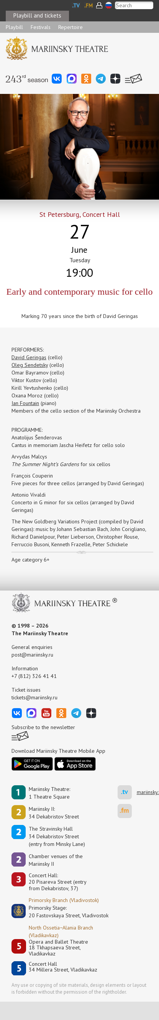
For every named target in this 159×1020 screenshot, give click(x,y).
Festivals (41, 27)
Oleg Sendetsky (29, 365)
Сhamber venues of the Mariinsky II (56, 860)
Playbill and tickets (37, 15)
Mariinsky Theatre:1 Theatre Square (49, 793)
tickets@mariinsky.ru (34, 697)
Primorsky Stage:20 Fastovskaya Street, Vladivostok (63, 911)
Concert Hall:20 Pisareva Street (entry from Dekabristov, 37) (58, 881)
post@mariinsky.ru (32, 654)
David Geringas (28, 357)
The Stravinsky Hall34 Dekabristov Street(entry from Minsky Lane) (57, 836)
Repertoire (70, 27)
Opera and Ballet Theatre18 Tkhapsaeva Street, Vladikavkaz (58, 948)
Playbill (14, 27)
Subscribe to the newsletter (43, 727)
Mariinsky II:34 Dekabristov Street (54, 812)
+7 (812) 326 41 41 (34, 676)
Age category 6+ (30, 559)
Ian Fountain (25, 403)
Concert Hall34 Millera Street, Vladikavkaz (63, 967)
